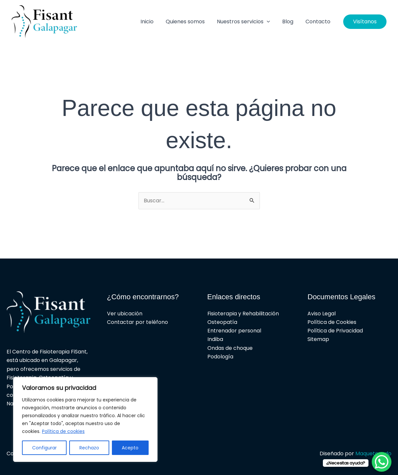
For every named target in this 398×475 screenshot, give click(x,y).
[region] (85, 419)
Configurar (44, 447)
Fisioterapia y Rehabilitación (243, 313)
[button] (271, 21)
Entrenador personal (234, 331)
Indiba (215, 339)
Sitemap (318, 339)
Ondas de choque (230, 348)
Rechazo (89, 447)
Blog (290, 21)
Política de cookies (63, 431)
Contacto (318, 21)
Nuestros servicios (247, 21)
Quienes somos (191, 21)
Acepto (130, 447)
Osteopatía (222, 322)
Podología (220, 357)
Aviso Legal (321, 313)
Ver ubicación (124, 313)
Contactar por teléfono (137, 322)
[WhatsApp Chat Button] (381, 462)
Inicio (154, 21)
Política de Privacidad (335, 331)
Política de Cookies (331, 322)
